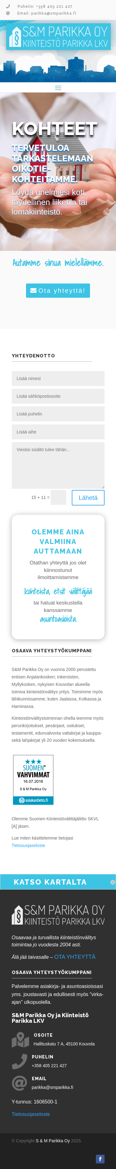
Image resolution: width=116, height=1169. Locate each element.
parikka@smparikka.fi (52, 1087)
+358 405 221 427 (49, 1065)
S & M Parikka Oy (53, 1140)
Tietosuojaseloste (28, 845)
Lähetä (88, 497)
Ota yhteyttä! (61, 290)
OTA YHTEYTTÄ (74, 957)
